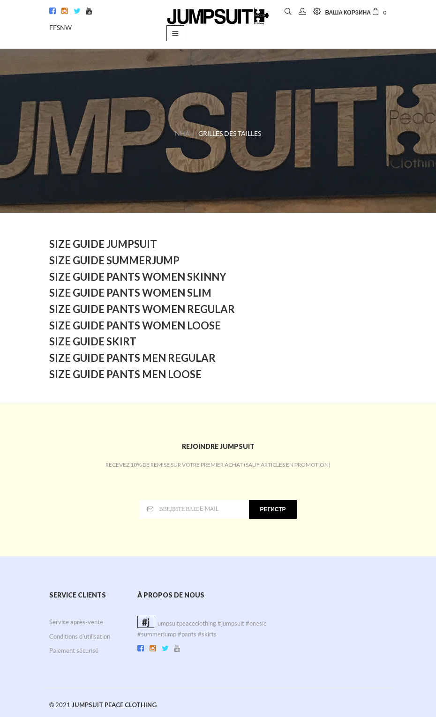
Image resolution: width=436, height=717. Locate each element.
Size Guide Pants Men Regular (132, 357)
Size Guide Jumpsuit (103, 244)
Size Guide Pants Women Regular (142, 309)
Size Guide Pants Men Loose (125, 374)
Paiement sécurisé (73, 650)
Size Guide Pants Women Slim (130, 292)
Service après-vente (76, 622)
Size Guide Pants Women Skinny (137, 276)
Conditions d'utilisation (79, 636)
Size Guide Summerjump (114, 260)
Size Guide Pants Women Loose (135, 325)
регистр (273, 509)
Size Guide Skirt (92, 341)
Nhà (182, 133)
